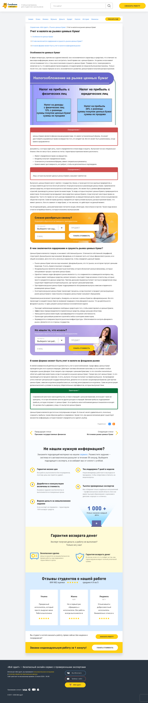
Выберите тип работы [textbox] (47, 341)
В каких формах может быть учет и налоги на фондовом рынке (56, 46)
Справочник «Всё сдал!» (39, 27)
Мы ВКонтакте (74, 673)
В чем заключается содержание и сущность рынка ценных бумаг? (57, 41)
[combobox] (50, 227)
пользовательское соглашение (44, 672)
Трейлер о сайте (74, 678)
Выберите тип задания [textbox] (47, 229)
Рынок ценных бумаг (58, 27)
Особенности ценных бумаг (42, 37)
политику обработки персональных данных (23, 674)
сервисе (84, 454)
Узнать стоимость (81, 236)
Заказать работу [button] (132, 6)
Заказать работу (107, 637)
